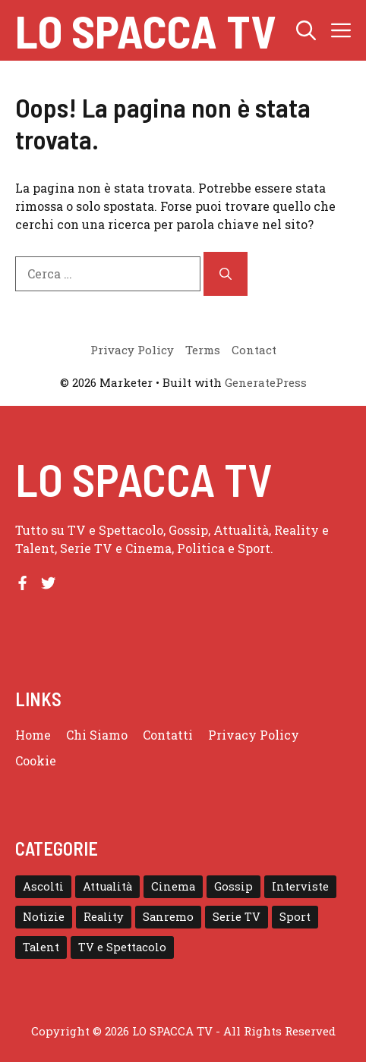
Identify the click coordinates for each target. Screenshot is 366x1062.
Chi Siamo (97, 735)
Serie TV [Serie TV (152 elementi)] (236, 917)
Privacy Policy (253, 735)
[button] (306, 30)
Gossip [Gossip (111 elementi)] (233, 886)
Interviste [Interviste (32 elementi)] (300, 886)
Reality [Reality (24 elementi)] (104, 917)
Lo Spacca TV (145, 30)
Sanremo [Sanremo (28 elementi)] (168, 917)
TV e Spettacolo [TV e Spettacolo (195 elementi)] (122, 947)
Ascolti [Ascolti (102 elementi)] (43, 886)
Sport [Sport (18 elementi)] (295, 917)
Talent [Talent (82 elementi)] (41, 947)
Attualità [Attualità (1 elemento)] (107, 886)
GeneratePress (266, 382)
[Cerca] (226, 274)
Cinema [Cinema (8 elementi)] (173, 886)
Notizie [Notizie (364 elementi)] (44, 917)
